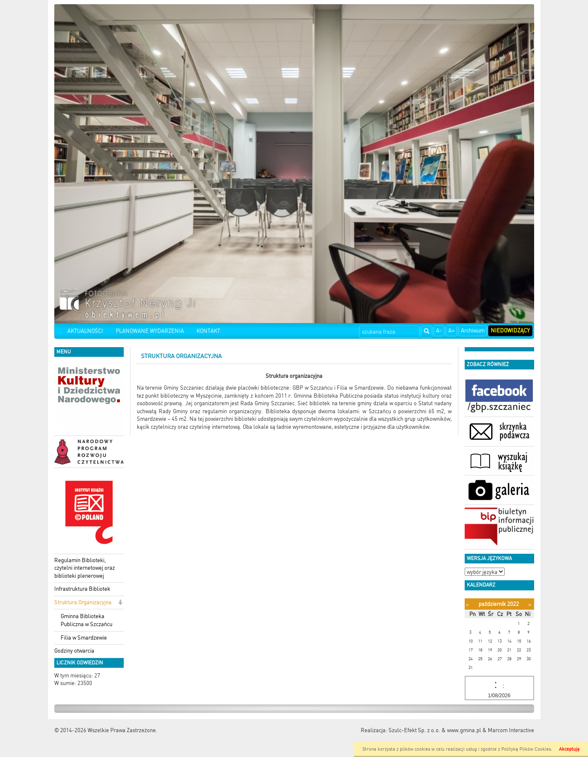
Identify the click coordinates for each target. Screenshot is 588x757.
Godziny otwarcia (74, 651)
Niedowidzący (510, 330)
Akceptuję (569, 749)
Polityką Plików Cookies (526, 749)
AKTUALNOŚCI (85, 331)
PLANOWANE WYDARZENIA (150, 331)
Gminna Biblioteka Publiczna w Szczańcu (86, 620)
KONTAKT (208, 331)
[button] (120, 603)
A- (439, 330)
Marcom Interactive (511, 730)
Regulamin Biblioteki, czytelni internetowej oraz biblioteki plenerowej (84, 568)
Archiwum (472, 330)
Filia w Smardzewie (84, 638)
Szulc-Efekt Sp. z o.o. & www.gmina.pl (434, 730)
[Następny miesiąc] (529, 604)
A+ (451, 330)
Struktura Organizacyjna (83, 602)
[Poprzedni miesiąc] (467, 604)
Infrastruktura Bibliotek (82, 589)
